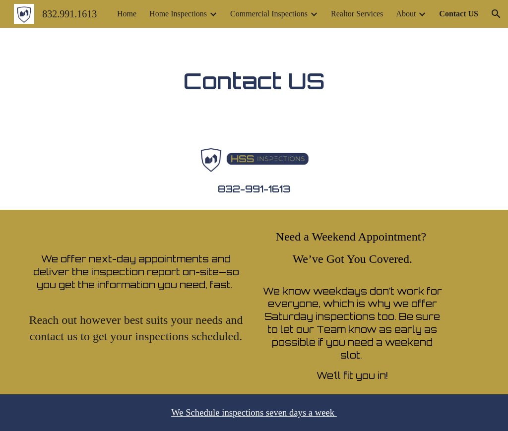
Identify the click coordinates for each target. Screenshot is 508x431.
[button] (496, 14)
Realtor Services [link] (357, 13)
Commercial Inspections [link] (269, 13)
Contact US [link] (458, 13)
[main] (254, 80)
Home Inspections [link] (178, 13)
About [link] (406, 13)
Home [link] (126, 13)
